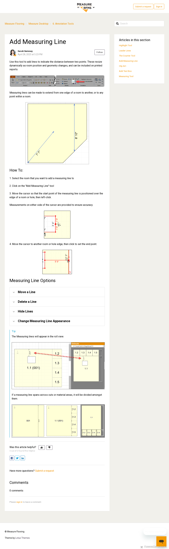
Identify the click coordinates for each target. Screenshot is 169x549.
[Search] (139, 24)
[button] (41, 447)
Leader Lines (125, 50)
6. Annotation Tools (63, 23)
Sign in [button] (159, 6)
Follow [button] (100, 52)
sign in (19, 502)
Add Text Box (125, 71)
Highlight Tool (125, 45)
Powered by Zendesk (155, 546)
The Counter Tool (127, 55)
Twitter (19, 458)
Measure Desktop (38, 23)
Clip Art (122, 66)
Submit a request (143, 6)
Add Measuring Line (128, 61)
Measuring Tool (126, 76)
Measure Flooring (14, 23)
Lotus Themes (22, 538)
